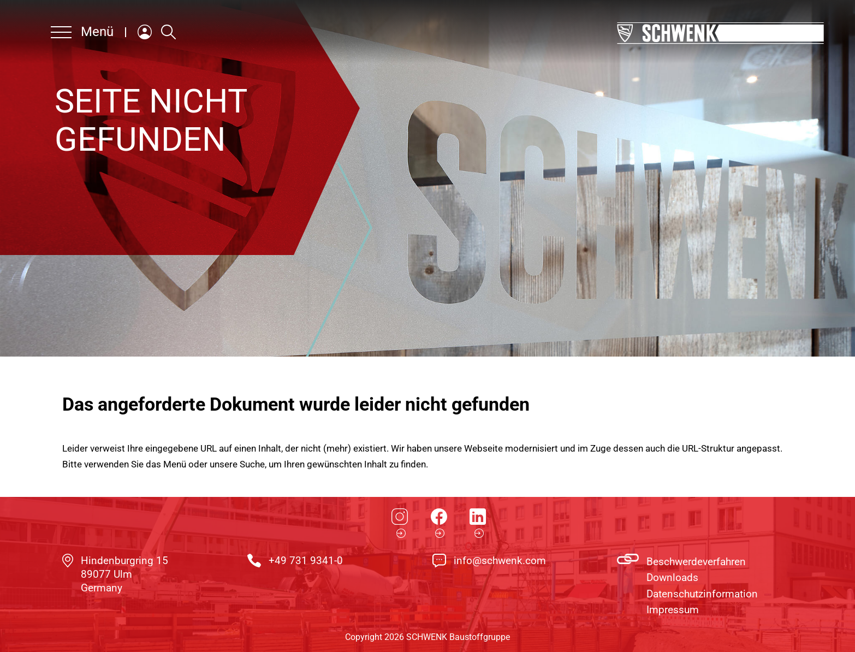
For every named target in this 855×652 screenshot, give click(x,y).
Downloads (672, 577)
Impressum (672, 609)
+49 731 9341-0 (306, 560)
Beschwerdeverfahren (696, 561)
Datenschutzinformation (702, 594)
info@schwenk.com (500, 560)
